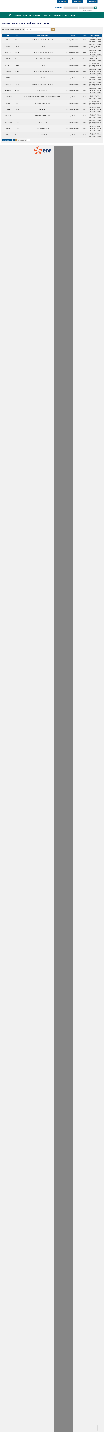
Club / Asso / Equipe (42, 35)
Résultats (36, 15)
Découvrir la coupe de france (64, 15)
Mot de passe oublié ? (88, 10)
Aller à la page (22, 140)
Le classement (47, 15)
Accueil (9, 15)
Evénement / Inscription (22, 15)
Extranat (92, 1)
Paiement (84, 35)
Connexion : (59, 8)
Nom (8, 35)
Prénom (17, 35)
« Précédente (6, 140)
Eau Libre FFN (15, 6)
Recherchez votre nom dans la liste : (13, 29)
